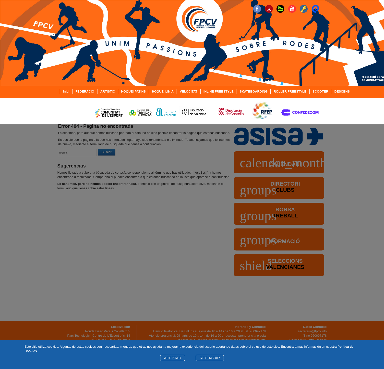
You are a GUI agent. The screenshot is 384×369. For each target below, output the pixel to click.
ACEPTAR (172, 358)
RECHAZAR (210, 358)
